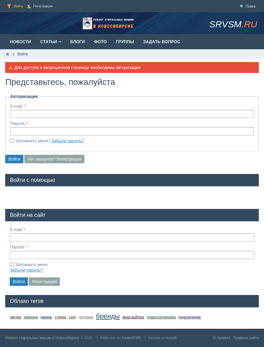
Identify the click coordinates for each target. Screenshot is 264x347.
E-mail (16, 106)
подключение (189, 317)
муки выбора (133, 317)
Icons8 (171, 338)
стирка (60, 317)
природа (31, 317)
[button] (14, 196)
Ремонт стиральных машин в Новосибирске (42, 338)
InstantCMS (131, 338)
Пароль (17, 123)
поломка (86, 317)
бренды (108, 316)
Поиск (250, 6)
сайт (72, 317)
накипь (46, 317)
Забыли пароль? (67, 140)
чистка (15, 317)
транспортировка (161, 317)
